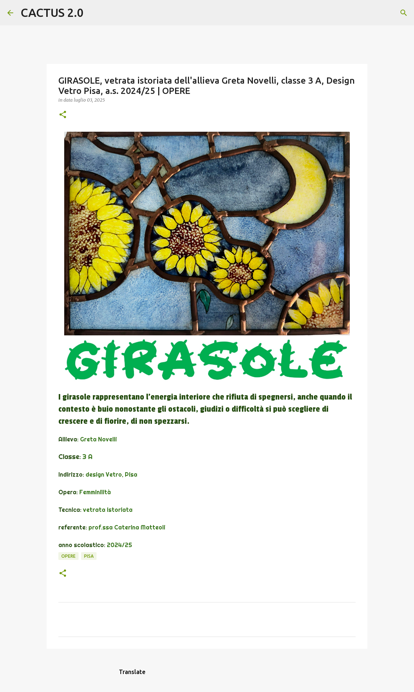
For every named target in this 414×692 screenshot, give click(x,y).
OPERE (68, 556)
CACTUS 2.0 (52, 12)
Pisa (89, 556)
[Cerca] (94, 13)
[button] (62, 115)
